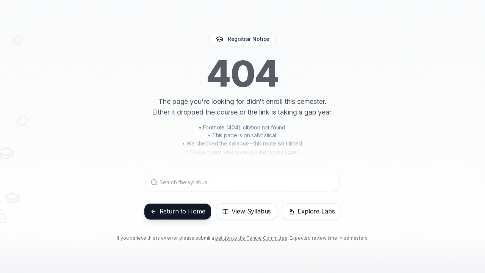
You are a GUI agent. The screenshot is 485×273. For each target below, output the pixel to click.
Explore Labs (311, 211)
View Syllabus (246, 211)
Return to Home (177, 211)
